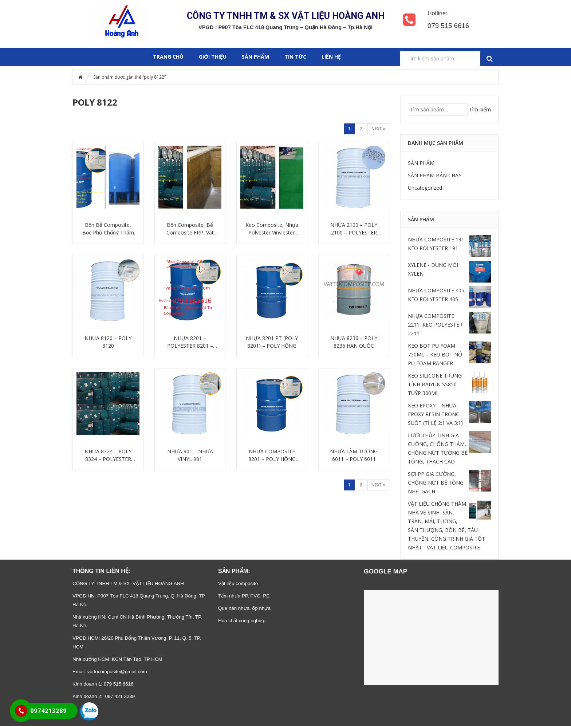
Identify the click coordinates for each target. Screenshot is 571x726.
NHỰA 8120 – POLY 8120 (107, 342)
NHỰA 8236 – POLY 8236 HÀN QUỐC (353, 342)
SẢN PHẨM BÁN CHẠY (434, 175)
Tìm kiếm (480, 109)
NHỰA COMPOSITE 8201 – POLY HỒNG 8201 (272, 455)
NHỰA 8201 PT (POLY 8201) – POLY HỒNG (272, 342)
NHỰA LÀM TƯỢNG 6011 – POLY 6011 (354, 455)
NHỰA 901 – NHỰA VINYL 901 (190, 455)
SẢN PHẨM (255, 56)
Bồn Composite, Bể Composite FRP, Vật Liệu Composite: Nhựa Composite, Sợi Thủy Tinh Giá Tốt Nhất (190, 228)
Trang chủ (168, 56)
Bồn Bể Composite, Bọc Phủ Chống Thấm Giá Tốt (108, 228)
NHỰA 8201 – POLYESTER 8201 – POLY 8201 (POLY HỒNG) (190, 342)
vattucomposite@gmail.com (117, 671)
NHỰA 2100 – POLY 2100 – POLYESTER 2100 (353, 228)
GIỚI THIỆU (213, 56)
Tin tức (295, 56)
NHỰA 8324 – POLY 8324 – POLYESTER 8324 (107, 455)
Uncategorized (425, 187)
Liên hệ (331, 56)
